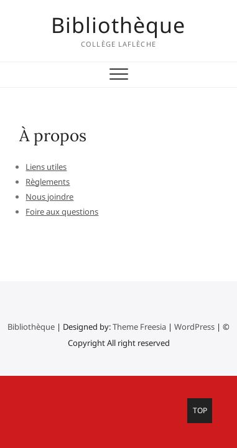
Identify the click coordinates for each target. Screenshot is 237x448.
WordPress (194, 326)
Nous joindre (49, 196)
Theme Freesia (139, 326)
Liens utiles (46, 166)
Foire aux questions (62, 211)
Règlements (48, 181)
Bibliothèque (118, 25)
